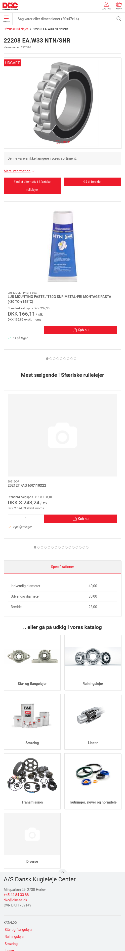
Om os (10, 902)
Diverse (32, 770)
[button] (62, 102)
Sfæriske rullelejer (16, 29)
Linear (93, 652)
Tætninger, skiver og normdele (93, 711)
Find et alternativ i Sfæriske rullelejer (32, 185)
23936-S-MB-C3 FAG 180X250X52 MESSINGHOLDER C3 (85, 399)
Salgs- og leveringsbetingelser (28, 931)
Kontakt (11, 909)
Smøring (32, 652)
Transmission (32, 711)
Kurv (119, 6)
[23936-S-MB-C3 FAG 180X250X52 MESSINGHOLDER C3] (93, 366)
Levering (11, 917)
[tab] (54, 313)
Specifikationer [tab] (62, 476)
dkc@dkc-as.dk (15, 809)
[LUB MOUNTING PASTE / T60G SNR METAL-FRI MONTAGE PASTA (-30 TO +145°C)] (32, 223)
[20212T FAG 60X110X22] (32, 366)
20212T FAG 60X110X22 (27, 394)
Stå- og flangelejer (32, 592)
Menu (6, 19)
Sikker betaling (16, 924)
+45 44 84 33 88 (16, 804)
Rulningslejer (93, 592)
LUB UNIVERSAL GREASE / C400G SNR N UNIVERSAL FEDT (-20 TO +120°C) (89, 256)
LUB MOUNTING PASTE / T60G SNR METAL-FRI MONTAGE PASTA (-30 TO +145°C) (32, 256)
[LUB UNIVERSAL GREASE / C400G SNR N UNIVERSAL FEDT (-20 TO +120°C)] (93, 223)
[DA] (10, 6)
